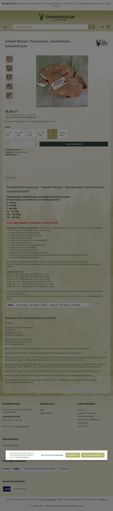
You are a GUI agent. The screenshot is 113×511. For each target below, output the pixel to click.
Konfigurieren (73, 455)
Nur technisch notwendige (52, 455)
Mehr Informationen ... (22, 457)
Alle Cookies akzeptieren (93, 455)
